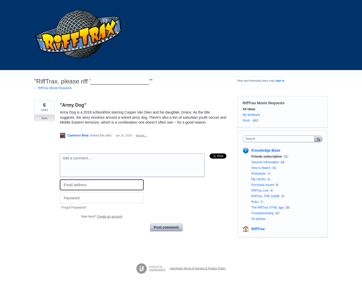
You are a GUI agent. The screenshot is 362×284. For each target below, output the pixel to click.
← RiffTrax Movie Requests (53, 88)
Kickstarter (258, 173)
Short (246, 120)
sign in (279, 80)
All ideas (249, 109)
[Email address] (102, 185)
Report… (141, 135)
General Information (265, 162)
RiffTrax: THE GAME (265, 196)
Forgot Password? (73, 207)
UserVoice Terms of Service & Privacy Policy (198, 268)
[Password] (102, 197)
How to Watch (260, 168)
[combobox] (280, 139)
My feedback (251, 115)
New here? (101, 216)
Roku (255, 202)
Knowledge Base (265, 150)
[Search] (318, 138)
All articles (258, 219)
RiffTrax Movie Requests (264, 103)
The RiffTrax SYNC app (267, 207)
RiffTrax (258, 229)
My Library (258, 179)
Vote (44, 118)
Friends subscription (266, 156)
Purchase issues (262, 185)
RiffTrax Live (260, 190)
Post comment (166, 227)
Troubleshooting (262, 213)
